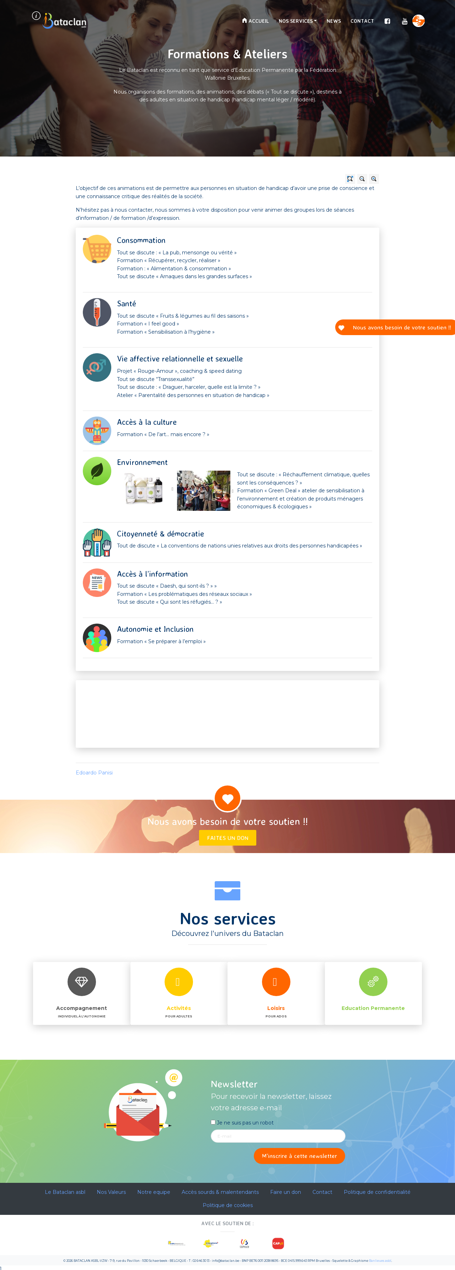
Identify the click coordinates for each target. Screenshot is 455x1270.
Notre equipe (153, 1192)
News (334, 21)
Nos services (296, 21)
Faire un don (285, 1192)
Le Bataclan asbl (65, 1192)
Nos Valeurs (111, 1192)
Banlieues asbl (380, 1261)
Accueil (255, 21)
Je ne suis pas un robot (242, 1123)
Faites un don (227, 837)
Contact (362, 21)
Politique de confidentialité (377, 1192)
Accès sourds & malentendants (220, 1192)
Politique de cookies (228, 1205)
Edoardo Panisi (94, 772)
